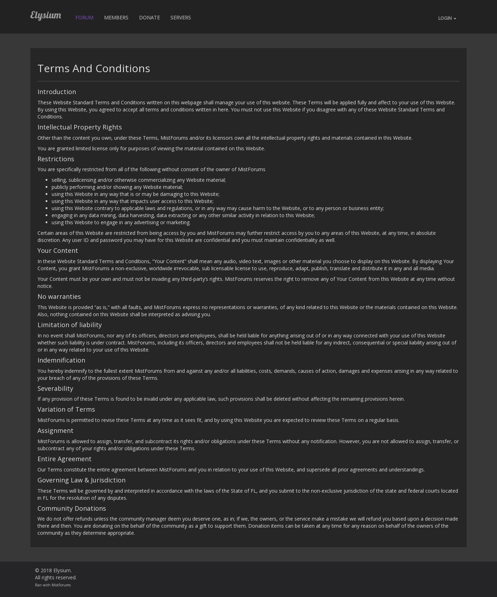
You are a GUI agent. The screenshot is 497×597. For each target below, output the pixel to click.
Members (116, 17)
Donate (149, 17)
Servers (180, 17)
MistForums (61, 584)
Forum (84, 17)
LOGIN (447, 18)
